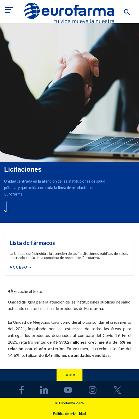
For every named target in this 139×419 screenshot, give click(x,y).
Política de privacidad (69, 413)
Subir (69, 375)
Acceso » (20, 267)
